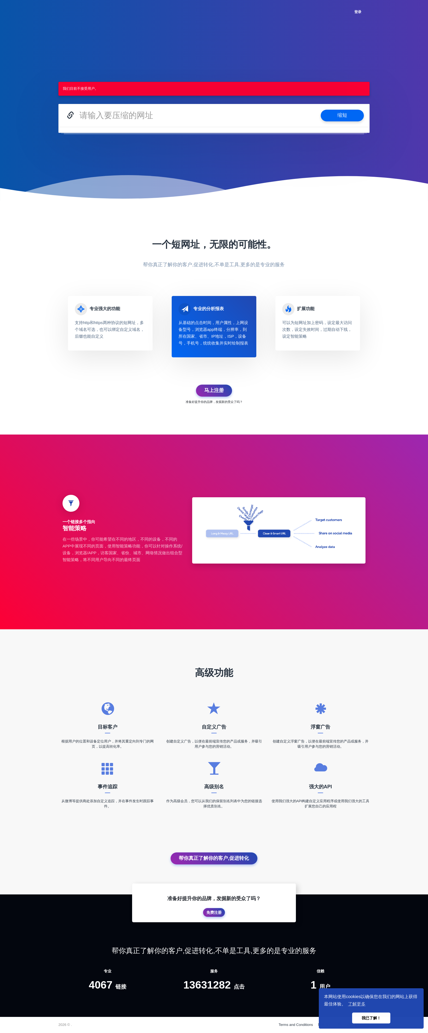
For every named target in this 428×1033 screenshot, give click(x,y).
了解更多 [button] (356, 1004)
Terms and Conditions (296, 1025)
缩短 (342, 115)
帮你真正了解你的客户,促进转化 (214, 858)
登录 (357, 12)
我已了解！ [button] (371, 1018)
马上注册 (214, 390)
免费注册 (214, 912)
